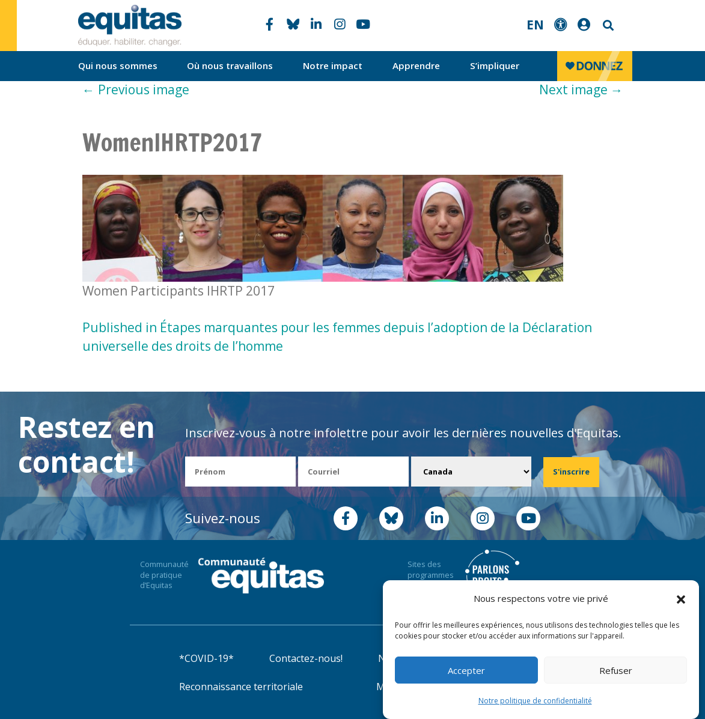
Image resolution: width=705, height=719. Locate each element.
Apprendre (416, 65)
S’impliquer (494, 65)
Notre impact (332, 65)
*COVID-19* (206, 658)
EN (535, 24)
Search (607, 25)
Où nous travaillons (230, 65)
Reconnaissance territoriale (241, 686)
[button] (681, 599)
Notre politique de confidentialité (535, 701)
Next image (581, 89)
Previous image (135, 89)
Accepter (466, 670)
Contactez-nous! (306, 658)
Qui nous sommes (117, 65)
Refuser (615, 670)
